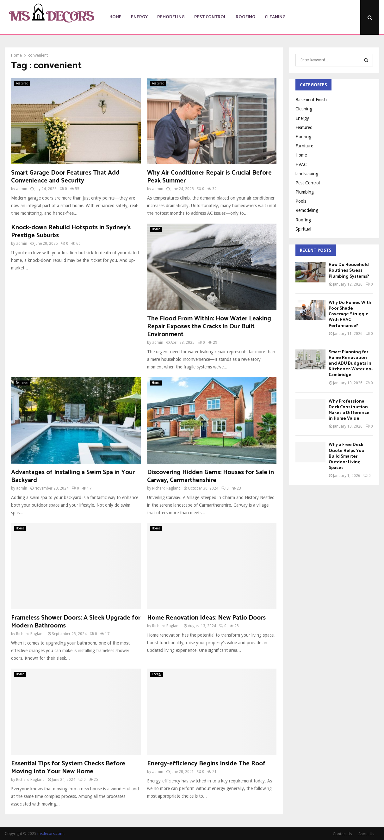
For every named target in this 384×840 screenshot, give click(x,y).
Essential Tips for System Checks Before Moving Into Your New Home (68, 767)
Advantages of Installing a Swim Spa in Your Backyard (73, 476)
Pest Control (210, 17)
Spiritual (303, 229)
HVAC (301, 164)
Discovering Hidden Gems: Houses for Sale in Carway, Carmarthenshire (210, 476)
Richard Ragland (166, 488)
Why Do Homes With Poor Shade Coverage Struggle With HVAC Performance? (350, 314)
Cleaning (275, 17)
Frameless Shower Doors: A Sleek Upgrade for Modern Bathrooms (75, 622)
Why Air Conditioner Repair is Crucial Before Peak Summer (209, 177)
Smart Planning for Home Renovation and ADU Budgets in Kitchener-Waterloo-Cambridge (351, 364)
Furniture (304, 145)
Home (115, 17)
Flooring (303, 136)
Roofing (245, 17)
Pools (300, 201)
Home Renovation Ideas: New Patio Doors (206, 618)
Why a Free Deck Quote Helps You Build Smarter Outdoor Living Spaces (346, 456)
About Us (366, 834)
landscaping (306, 173)
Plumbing (304, 192)
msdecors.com (50, 833)
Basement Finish (311, 99)
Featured (22, 83)
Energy (139, 17)
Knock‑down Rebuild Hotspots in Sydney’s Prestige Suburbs (71, 231)
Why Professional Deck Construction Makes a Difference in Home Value (349, 410)
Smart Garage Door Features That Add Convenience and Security (65, 177)
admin (21, 189)
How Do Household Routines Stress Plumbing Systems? (349, 270)
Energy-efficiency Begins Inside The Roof (206, 763)
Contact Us (342, 834)
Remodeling (171, 17)
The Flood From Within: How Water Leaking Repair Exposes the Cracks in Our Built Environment (209, 326)
